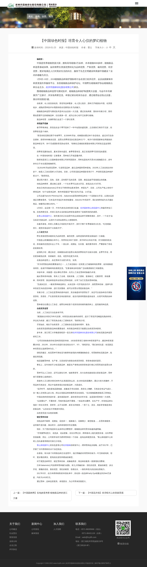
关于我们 (14, 523)
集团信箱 (123, 544)
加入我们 (58, 523)
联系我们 (81, 523)
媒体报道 (35, 533)
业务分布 (13, 541)
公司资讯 (35, 529)
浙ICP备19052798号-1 (103, 563)
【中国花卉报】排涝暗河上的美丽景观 (105, 493)
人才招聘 (57, 529)
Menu (136, 1)
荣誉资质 (13, 537)
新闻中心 (36, 523)
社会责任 (13, 533)
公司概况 (13, 529)
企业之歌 (13, 545)
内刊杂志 (13, 549)
